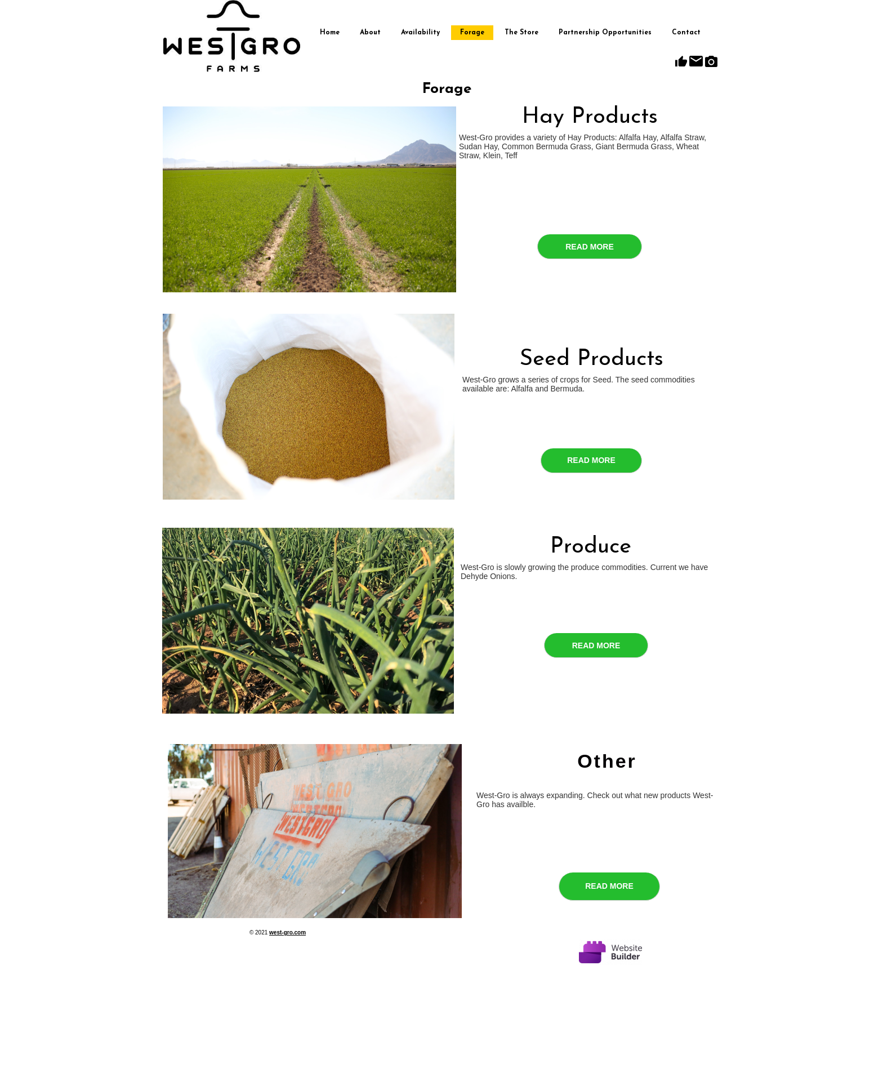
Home (330, 32)
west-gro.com (287, 932)
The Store (521, 32)
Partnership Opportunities (605, 32)
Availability (420, 32)
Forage (472, 32)
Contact (686, 32)
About (370, 32)
